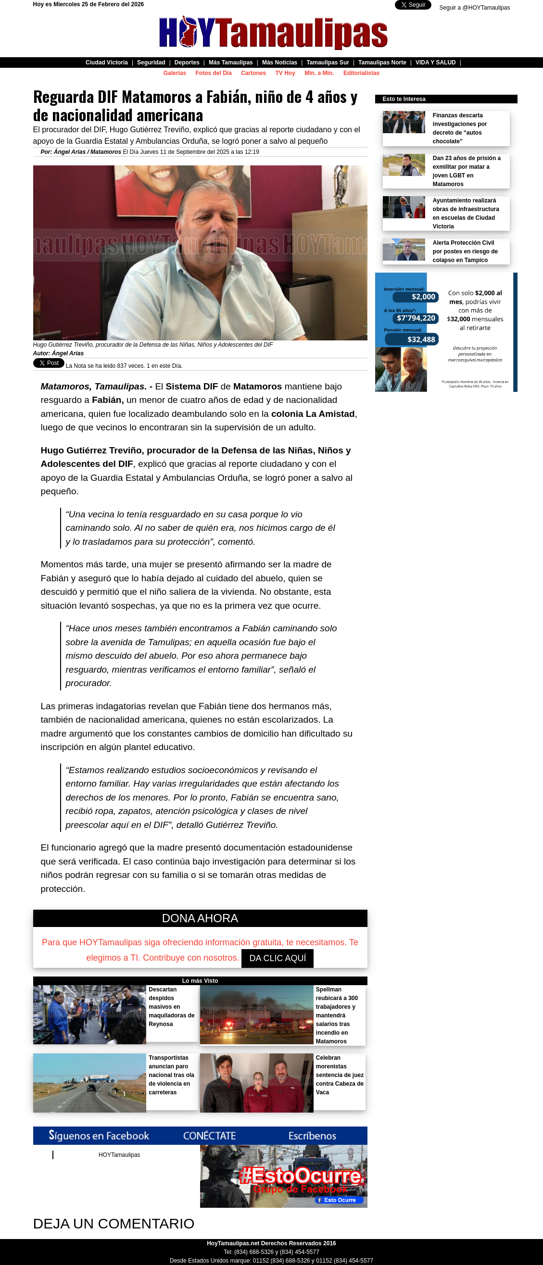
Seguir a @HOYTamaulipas (475, 7)
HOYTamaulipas (119, 1155)
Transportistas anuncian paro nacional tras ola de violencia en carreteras (171, 1075)
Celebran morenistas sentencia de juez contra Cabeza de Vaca (340, 1075)
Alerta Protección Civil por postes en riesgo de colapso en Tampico (465, 251)
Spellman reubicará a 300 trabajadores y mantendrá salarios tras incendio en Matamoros (337, 1015)
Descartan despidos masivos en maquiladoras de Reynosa (171, 1006)
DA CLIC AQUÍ (277, 958)
